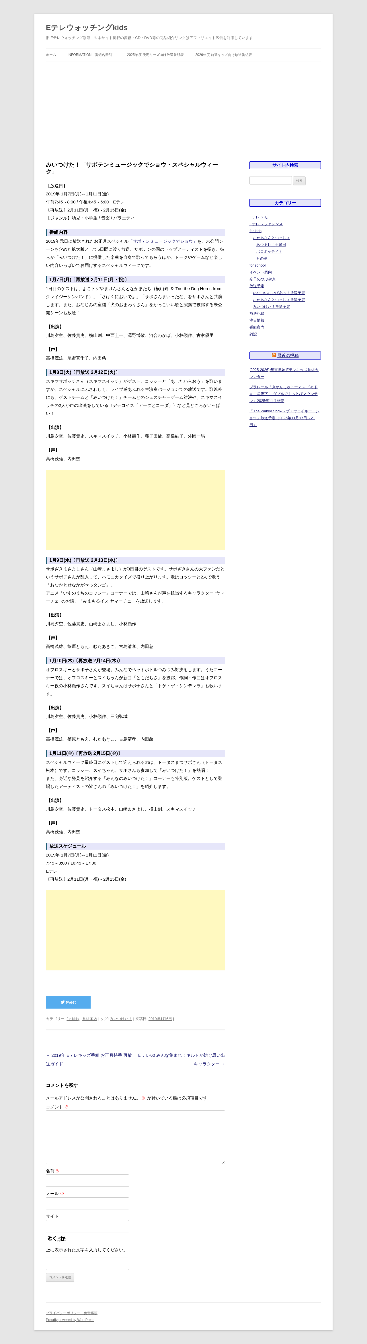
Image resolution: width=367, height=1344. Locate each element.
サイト (52, 1216)
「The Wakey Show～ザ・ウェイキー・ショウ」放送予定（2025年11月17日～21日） (284, 418)
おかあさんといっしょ (271, 238)
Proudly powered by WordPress (70, 1320)
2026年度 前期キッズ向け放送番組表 (223, 55)
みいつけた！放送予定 (271, 306)
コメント (57, 1106)
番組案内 (89, 1019)
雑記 (253, 334)
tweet (68, 1002)
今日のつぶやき (262, 279)
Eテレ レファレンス (266, 224)
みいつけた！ (121, 1019)
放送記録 (256, 313)
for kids (73, 1019)
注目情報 (256, 320)
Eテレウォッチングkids (87, 27)
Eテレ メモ (258, 217)
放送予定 (256, 286)
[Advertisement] (183, 111)
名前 (53, 1170)
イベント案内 (260, 272)
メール (55, 1193)
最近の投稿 (288, 355)
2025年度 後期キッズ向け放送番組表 (155, 55)
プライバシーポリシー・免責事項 (71, 1313)
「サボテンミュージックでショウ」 (162, 241)
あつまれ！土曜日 (271, 244)
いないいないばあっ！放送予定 (279, 293)
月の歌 (262, 258)
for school (257, 265)
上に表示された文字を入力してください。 (87, 1249)
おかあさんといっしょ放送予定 (279, 300)
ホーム (51, 55)
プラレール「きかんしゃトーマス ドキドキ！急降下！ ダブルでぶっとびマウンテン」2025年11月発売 (283, 394)
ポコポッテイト (269, 251)
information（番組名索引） (92, 55)
